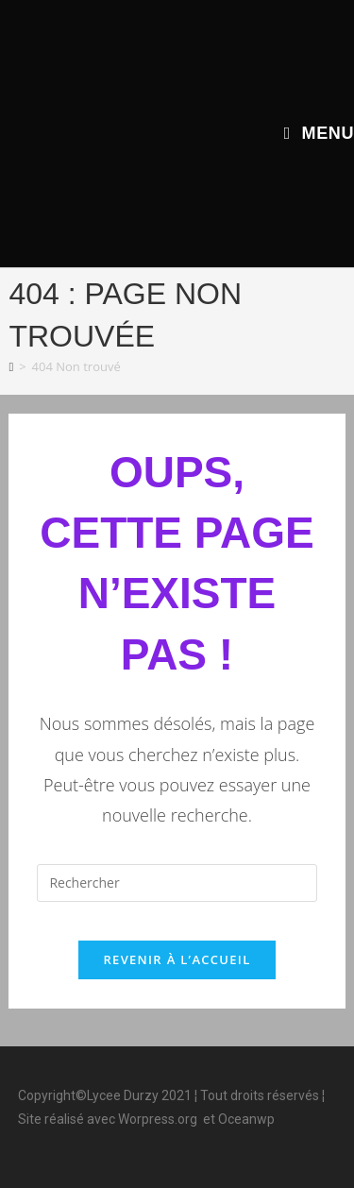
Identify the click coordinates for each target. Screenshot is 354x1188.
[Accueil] (10, 366)
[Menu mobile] (319, 133)
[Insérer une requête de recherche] (176, 883)
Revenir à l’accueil (176, 959)
